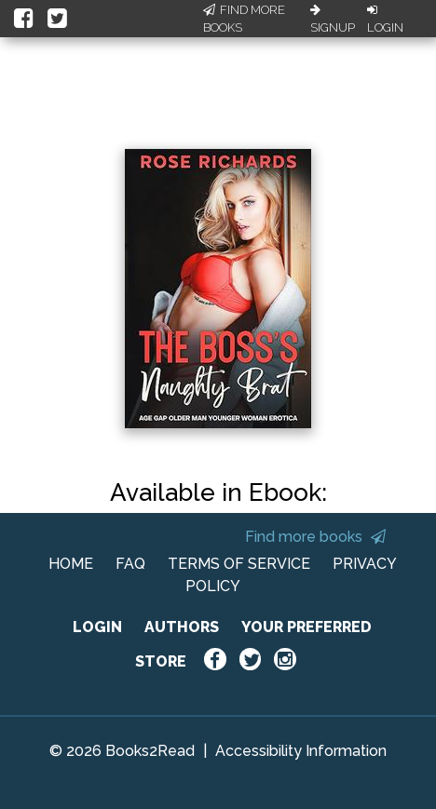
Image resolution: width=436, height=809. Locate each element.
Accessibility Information (301, 751)
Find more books (315, 537)
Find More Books (244, 19)
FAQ (130, 564)
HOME (70, 564)
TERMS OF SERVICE (239, 564)
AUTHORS (181, 627)
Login (385, 19)
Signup (332, 19)
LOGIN (97, 627)
